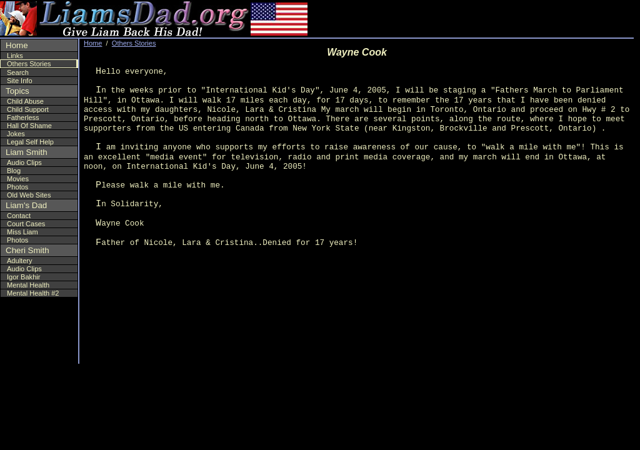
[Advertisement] (558, 19)
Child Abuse (25, 101)
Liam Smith (27, 152)
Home (17, 45)
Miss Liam (22, 232)
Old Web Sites (29, 195)
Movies (18, 178)
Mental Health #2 (33, 293)
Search (18, 72)
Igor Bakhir (23, 277)
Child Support (28, 109)
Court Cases (26, 224)
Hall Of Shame (29, 125)
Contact (19, 215)
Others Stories (29, 64)
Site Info (19, 80)
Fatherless (23, 117)
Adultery (19, 260)
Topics (17, 91)
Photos (17, 187)
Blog (14, 170)
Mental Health (28, 285)
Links (15, 55)
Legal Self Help (30, 142)
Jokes (16, 134)
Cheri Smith (27, 250)
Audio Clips (24, 162)
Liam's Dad (26, 205)
